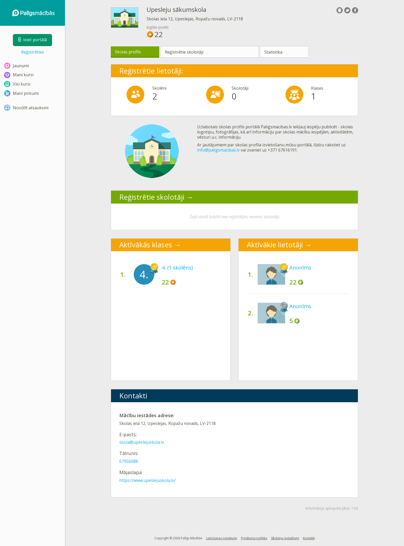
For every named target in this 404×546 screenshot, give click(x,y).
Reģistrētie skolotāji (184, 52)
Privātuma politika (254, 538)
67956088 (128, 461)
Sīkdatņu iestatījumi (285, 538)
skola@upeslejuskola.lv (141, 442)
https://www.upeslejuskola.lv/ (147, 480)
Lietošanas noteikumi (221, 538)
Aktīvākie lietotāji (275, 244)
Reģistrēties (32, 52)
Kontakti (309, 538)
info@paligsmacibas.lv (218, 150)
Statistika (273, 52)
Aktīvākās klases (145, 244)
